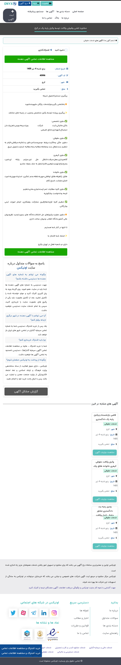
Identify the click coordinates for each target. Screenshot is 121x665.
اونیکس (54, 661)
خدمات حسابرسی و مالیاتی (68, 652)
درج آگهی (24, 3)
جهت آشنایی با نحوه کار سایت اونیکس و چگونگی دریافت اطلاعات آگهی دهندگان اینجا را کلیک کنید (72, 587)
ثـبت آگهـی (11, 15)
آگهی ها (50, 11)
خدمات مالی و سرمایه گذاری (100, 647)
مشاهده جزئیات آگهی (104, 452)
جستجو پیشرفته (35, 11)
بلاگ (57, 18)
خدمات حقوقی (89, 40)
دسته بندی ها (63, 11)
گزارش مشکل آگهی (26, 391)
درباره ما (65, 18)
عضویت (47, 3)
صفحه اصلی (78, 11)
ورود (36, 3)
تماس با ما (47, 18)
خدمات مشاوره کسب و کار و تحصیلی (70, 647)
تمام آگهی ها (109, 40)
